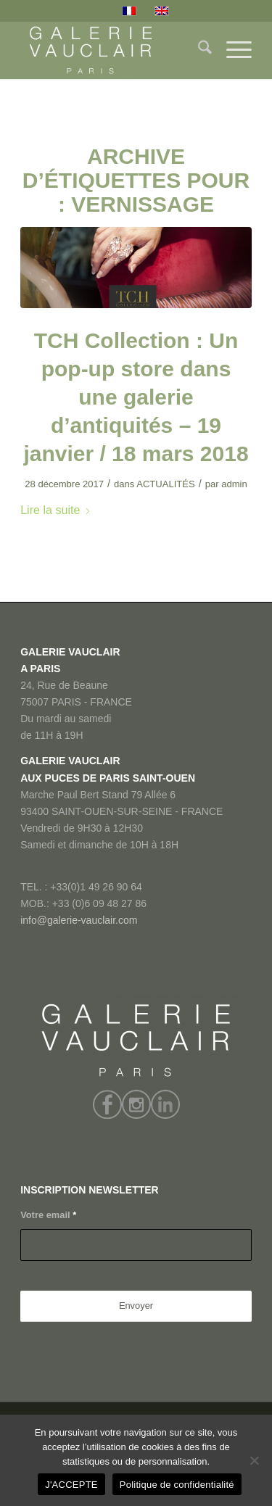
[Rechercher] (198, 50)
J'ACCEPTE (71, 1484)
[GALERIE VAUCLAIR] (112, 50)
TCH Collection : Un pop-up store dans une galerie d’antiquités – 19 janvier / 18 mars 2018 (135, 397)
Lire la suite (55, 509)
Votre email (48, 1214)
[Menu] (232, 50)
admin (234, 484)
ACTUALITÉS (165, 484)
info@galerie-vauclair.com (78, 920)
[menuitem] (198, 50)
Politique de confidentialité (177, 1484)
